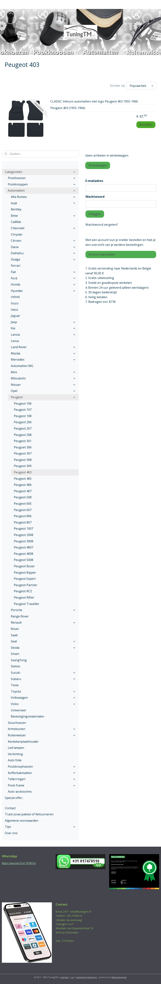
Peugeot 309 (23, 466)
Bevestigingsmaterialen (27, 716)
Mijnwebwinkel (119, 977)
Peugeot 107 (23, 410)
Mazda (43, 353)
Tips (40, 827)
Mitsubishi (43, 378)
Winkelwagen (97, 165)
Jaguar (15, 316)
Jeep (43, 322)
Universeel (18, 710)
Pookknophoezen (42, 766)
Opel (43, 391)
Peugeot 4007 (23, 547)
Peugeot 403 (23, 472)
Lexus (15, 341)
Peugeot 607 (23, 510)
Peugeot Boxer (24, 566)
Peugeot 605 (23, 504)
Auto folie (14, 760)
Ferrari (15, 266)
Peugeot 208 (23, 435)
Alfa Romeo (43, 197)
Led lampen (16, 748)
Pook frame (42, 785)
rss (72, 977)
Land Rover (43, 347)
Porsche (43, 610)
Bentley (16, 209)
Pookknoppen (42, 184)
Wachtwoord (94, 197)
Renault (43, 622)
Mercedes (43, 359)
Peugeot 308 (23, 460)
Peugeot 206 (23, 422)
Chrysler (17, 234)
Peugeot (43, 397)
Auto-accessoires (20, 791)
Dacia (43, 247)
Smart (15, 654)
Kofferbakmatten (42, 773)
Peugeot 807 (23, 522)
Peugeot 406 (23, 485)
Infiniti (15, 297)
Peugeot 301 (23, 441)
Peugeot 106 (23, 403)
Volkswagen (43, 698)
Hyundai (43, 291)
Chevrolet (43, 228)
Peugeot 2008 (23, 535)
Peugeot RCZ (23, 591)
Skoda (43, 648)
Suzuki (43, 673)
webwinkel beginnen (86, 977)
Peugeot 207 (23, 428)
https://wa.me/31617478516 (19, 863)
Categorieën (40, 172)
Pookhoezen (42, 178)
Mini (43, 372)
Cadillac (16, 222)
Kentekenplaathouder (23, 741)
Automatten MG (22, 366)
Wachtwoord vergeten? (101, 225)
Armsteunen (42, 729)
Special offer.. (14, 798)
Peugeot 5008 (23, 560)
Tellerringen (42, 779)
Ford (43, 278)
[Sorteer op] (141, 85)
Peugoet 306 (23, 447)
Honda (43, 284)
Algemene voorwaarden (21, 821)
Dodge (43, 259)
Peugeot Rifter (24, 597)
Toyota (43, 691)
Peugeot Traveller (26, 604)
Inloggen (94, 214)
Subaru (43, 679)
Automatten (42, 190)
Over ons (11, 833)
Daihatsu (43, 253)
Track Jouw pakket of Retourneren (29, 814)
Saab (14, 635)
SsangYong (19, 660)
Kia (43, 328)
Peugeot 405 (23, 479)
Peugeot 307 (23, 453)
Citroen (43, 241)
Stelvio (15, 666)
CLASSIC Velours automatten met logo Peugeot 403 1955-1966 (94, 101)
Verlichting (15, 754)
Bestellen (145, 124)
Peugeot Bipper (25, 572)
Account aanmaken (101, 254)
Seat (43, 641)
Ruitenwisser (42, 735)
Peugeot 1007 (23, 528)
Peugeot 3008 (23, 541)
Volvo (43, 704)
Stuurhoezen (17, 723)
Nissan (43, 385)
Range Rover (20, 616)
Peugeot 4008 (23, 554)
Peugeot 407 (23, 491)
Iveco (14, 310)
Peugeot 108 (23, 416)
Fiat (43, 272)
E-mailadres (94, 181)
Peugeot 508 (23, 497)
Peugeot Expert (25, 579)
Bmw (43, 216)
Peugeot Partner (25, 585)
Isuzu (14, 303)
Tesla (14, 685)
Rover (15, 629)
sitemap (64, 977)
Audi (43, 203)
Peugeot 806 (23, 516)
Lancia (43, 334)
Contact (10, 808)
